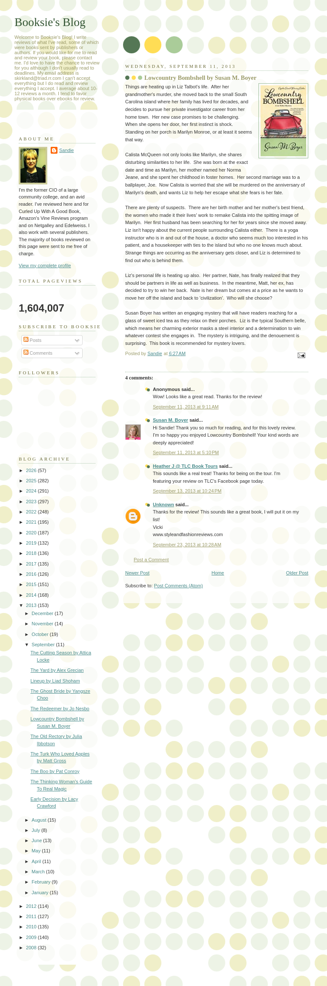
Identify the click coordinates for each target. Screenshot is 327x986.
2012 (32, 906)
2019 (32, 543)
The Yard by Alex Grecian (57, 670)
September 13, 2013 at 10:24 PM (187, 490)
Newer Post (137, 572)
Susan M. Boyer (170, 420)
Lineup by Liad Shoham (55, 680)
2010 (32, 926)
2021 (32, 522)
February (42, 881)
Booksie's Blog (50, 22)
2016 (32, 574)
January (40, 892)
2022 (32, 511)
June (37, 840)
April (37, 861)
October (40, 634)
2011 (32, 916)
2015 (32, 584)
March (39, 871)
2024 (32, 490)
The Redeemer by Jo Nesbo (60, 708)
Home (218, 572)
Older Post (297, 572)
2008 (32, 947)
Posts (32, 340)
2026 (32, 470)
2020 (32, 532)
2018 (32, 553)
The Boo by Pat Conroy (55, 771)
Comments (37, 353)
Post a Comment (151, 559)
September (44, 644)
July (36, 830)
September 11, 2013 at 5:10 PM (186, 452)
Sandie (66, 150)
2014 (32, 595)
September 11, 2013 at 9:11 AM (185, 406)
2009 (32, 937)
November (43, 623)
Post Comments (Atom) (178, 585)
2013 (32, 605)
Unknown (163, 504)
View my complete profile (45, 265)
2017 (32, 563)
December (43, 613)
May (37, 850)
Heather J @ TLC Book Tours (185, 466)
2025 (32, 480)
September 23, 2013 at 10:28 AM (187, 544)
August (39, 820)
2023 (32, 501)
